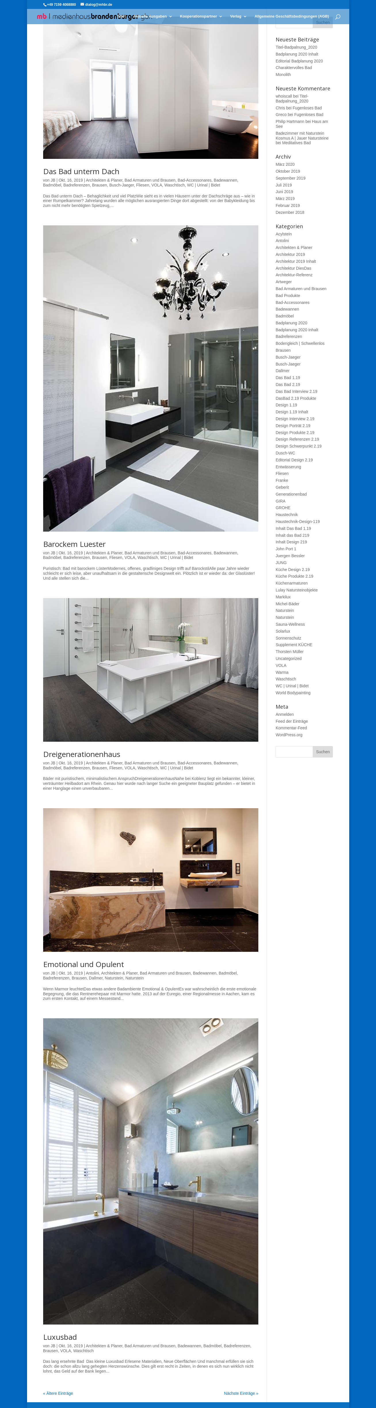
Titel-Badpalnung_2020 (296, 47)
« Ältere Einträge (58, 1393)
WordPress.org (289, 734)
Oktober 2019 (288, 171)
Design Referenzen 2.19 (297, 439)
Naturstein (114, 978)
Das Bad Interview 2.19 (296, 391)
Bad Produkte (288, 295)
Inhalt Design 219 (291, 542)
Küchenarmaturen (292, 583)
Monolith (283, 74)
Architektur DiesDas (293, 268)
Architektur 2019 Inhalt (296, 261)
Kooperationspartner (198, 16)
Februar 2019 (288, 205)
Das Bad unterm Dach (81, 171)
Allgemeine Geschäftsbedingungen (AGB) (292, 16)
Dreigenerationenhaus (81, 754)
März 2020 (285, 164)
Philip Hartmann (290, 121)
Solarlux (283, 631)
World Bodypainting (293, 692)
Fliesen (142, 185)
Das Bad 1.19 (288, 377)
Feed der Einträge (292, 721)
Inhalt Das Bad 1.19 (293, 528)
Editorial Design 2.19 (294, 460)
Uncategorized (288, 658)
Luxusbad (60, 1337)
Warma (282, 672)
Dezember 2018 (290, 212)
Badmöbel (52, 185)
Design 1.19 (286, 405)
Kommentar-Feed (291, 728)
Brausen (99, 185)
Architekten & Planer (104, 180)
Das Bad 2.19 (288, 384)
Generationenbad (291, 494)
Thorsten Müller (290, 651)
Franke (282, 480)
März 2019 (285, 198)
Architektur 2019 (290, 254)
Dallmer (95, 978)
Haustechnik (287, 514)
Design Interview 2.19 (295, 418)
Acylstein (284, 234)
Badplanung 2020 (291, 323)
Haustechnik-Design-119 (298, 521)
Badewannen (225, 180)
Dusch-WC (285, 453)
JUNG (281, 562)
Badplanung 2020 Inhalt (297, 54)
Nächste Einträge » (241, 1393)
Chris (280, 108)
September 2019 (291, 178)
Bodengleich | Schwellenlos (300, 343)
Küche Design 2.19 (293, 569)
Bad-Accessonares (195, 180)
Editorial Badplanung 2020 (299, 61)
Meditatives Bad (296, 142)
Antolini (92, 973)
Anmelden (285, 714)
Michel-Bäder (287, 604)
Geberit (282, 487)
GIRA (280, 501)
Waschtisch (174, 185)
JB (53, 180)
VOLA (156, 185)
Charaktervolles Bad (294, 67)
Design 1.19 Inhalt (292, 412)
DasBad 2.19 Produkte (296, 398)
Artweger (284, 281)
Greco (281, 114)
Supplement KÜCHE (294, 644)
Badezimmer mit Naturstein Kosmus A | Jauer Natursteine (302, 135)
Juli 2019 (284, 185)
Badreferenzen (76, 185)
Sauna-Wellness (290, 624)
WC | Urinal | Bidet (203, 185)
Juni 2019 (284, 191)
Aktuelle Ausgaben (150, 16)
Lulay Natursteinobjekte (297, 590)
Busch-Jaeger (121, 185)
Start (121, 16)
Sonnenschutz (288, 638)
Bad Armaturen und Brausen (150, 180)
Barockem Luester (74, 544)
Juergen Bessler (290, 555)
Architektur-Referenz (294, 275)
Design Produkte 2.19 (295, 432)
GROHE (283, 507)
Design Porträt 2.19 (293, 425)
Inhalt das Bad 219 (292, 535)
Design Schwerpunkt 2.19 (299, 446)
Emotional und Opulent (83, 964)
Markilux (283, 597)
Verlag (235, 16)
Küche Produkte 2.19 (294, 576)
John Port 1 (286, 549)
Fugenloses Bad (307, 108)
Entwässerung (288, 467)
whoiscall (284, 96)
